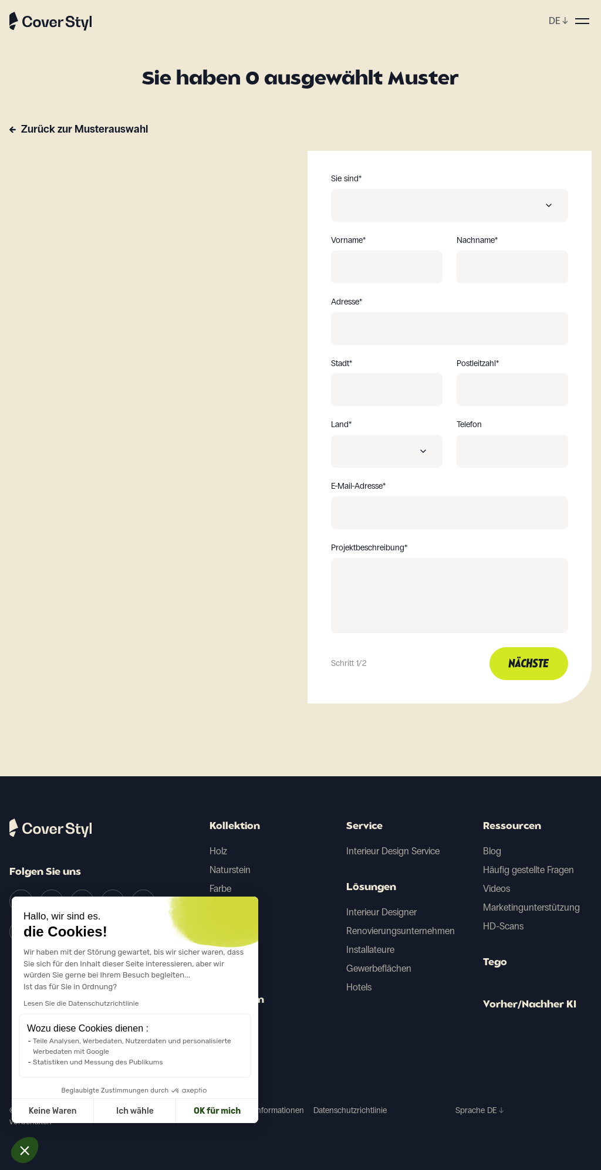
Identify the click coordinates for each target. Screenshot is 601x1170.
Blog (492, 851)
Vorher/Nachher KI (529, 1005)
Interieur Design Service (393, 851)
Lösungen (371, 887)
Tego (495, 963)
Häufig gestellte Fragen (528, 869)
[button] (25, 1150)
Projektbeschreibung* (369, 548)
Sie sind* (346, 179)
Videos (496, 888)
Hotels (359, 987)
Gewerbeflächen (378, 968)
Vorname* (348, 240)
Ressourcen (512, 826)
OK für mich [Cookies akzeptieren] (123, 1111)
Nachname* (477, 240)
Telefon (469, 425)
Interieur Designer (381, 912)
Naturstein (230, 869)
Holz (218, 851)
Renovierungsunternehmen (400, 930)
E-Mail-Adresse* (358, 486)
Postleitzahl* (478, 363)
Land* (341, 425)
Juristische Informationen (259, 1110)
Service (364, 826)
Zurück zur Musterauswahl (84, 129)
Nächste (529, 664)
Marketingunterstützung (531, 907)
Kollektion (235, 826)
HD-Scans (503, 926)
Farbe (220, 888)
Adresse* (346, 302)
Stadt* (341, 363)
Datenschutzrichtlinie (350, 1110)
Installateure (370, 949)
